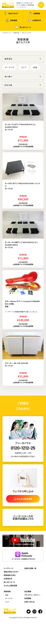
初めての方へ (11, 13)
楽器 (35, 67)
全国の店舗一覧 (30, 568)
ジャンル (8, 85)
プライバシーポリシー (32, 595)
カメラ (23, 67)
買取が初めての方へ (11, 571)
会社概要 (27, 591)
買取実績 (11, 20)
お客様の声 (34, 20)
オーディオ (9, 67)
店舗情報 (34, 13)
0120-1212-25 (23, 448)
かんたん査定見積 (10, 585)
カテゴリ (8, 58)
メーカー (8, 76)
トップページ (8, 568)
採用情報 (27, 598)
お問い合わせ (29, 602)
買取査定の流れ (10, 575)
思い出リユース (23, 27)
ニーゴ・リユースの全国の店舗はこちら (23, 517)
